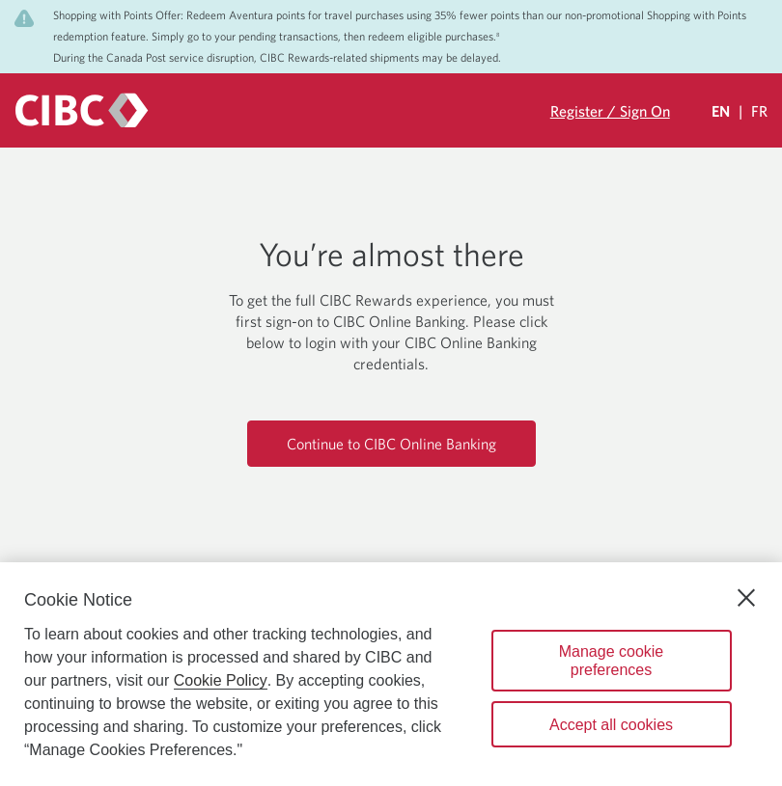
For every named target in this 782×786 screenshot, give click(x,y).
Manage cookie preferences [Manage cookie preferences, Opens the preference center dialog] (611, 660)
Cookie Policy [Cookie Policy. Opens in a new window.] (220, 680)
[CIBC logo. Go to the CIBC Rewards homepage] (81, 110)
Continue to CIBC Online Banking (391, 443)
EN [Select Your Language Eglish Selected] (721, 111)
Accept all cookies (611, 725)
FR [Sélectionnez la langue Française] (759, 111)
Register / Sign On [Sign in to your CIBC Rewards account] (610, 111)
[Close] (746, 598)
